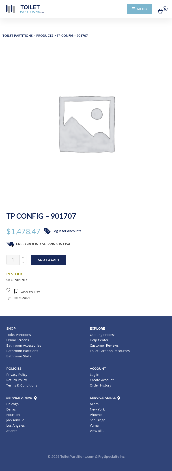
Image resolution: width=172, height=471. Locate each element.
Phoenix (96, 414)
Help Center (99, 340)
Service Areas (21, 398)
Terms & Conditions (21, 385)
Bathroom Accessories (23, 345)
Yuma (94, 425)
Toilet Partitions (25, 8)
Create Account (102, 380)
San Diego (97, 420)
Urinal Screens (17, 340)
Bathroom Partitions (22, 350)
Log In (94, 374)
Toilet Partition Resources (110, 350)
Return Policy (16, 380)
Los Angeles (15, 425)
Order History (100, 385)
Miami (94, 404)
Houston (13, 414)
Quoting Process (102, 334)
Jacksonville (15, 420)
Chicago (12, 404)
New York (97, 409)
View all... (97, 430)
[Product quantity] (13, 260)
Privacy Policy (16, 374)
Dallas (11, 409)
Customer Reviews (104, 345)
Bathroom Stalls (18, 356)
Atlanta (11, 430)
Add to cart (48, 259)
